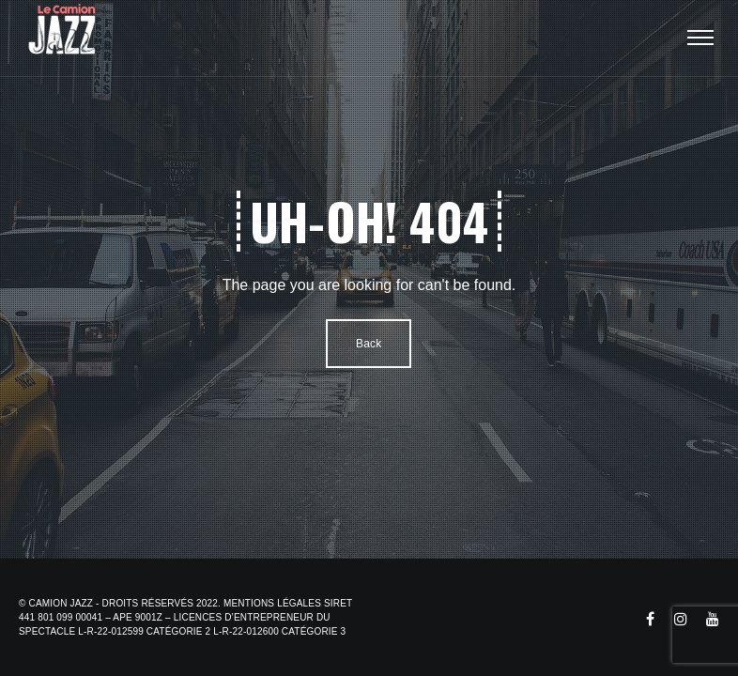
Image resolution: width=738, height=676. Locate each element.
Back (368, 343)
